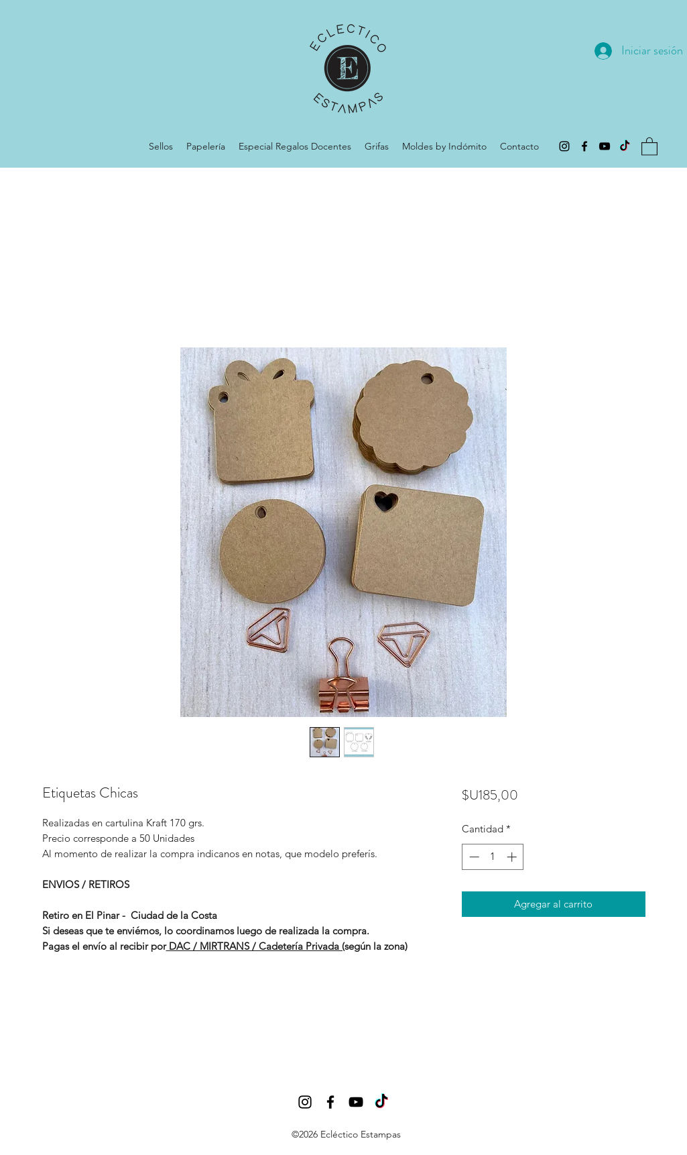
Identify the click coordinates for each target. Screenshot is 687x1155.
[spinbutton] (493, 856)
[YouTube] (604, 146)
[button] (649, 146)
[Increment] (513, 856)
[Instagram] (564, 146)
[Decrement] (473, 856)
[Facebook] (584, 146)
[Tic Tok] (624, 146)
